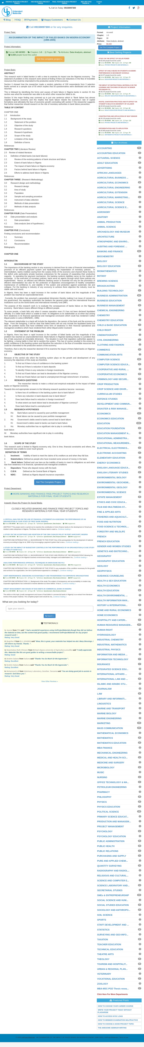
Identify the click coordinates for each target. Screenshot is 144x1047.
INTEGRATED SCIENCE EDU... (112, 669)
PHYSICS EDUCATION (108, 807)
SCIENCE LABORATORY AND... (113, 885)
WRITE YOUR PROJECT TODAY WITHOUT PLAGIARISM (115, 1011)
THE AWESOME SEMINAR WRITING (112, 1028)
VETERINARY (104, 974)
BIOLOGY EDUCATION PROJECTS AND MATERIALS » (121, 96)
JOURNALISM (104, 689)
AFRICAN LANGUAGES (109, 173)
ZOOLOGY (102, 984)
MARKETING (103, 723)
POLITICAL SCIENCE (108, 812)
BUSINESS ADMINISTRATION (112, 296)
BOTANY (101, 276)
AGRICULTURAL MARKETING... (113, 197)
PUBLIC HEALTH (106, 846)
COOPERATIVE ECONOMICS (112, 374)
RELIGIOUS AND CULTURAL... (112, 875)
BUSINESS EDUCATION (109, 300)
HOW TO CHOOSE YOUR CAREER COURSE (115, 1006)
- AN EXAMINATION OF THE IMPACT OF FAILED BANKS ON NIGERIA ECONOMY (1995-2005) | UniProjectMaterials (69, 1037)
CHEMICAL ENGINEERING (110, 310)
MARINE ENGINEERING (109, 718)
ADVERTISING (104, 168)
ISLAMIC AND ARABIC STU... (112, 684)
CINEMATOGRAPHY (107, 335)
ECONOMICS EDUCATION (110, 418)
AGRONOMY (103, 212)
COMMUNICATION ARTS (109, 355)
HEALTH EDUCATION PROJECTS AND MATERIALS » (120, 110)
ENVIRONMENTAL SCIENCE (111, 492)
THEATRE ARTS (105, 954)
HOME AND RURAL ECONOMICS (114, 610)
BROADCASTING (106, 286)
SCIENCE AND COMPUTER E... (113, 880)
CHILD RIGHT (104, 330)
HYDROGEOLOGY (106, 635)
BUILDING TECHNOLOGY (110, 291)
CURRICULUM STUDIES (109, 394)
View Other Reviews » (49, 681)
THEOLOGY (103, 959)
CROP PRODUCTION (108, 384)
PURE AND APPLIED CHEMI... (112, 861)
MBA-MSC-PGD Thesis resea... (113, 988)
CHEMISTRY (103, 315)
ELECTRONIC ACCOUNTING (111, 453)
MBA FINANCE (104, 748)
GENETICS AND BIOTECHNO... (113, 551)
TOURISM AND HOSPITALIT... (112, 964)
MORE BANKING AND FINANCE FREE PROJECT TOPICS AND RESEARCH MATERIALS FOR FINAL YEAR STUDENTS (51, 495)
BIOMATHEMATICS (107, 271)
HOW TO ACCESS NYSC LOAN (110, 1016)
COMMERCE (103, 350)
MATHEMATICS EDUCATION (111, 743)
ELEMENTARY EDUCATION (111, 458)
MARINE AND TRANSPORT (111, 708)
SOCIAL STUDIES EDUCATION (113, 905)
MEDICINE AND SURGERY (110, 762)
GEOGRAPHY (104, 556)
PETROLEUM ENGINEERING (112, 787)
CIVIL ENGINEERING (108, 340)
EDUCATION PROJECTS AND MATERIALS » (117, 79)
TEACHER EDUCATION (109, 944)
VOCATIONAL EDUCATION (111, 979)
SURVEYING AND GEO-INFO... (112, 934)
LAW (99, 694)
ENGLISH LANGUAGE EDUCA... (113, 468)
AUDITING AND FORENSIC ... (112, 246)
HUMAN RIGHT (105, 630)
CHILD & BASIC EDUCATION (112, 325)
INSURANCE (103, 664)
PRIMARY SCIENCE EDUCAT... (112, 817)
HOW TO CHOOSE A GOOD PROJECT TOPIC (116, 1024)
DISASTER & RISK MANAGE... (112, 409)
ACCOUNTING (104, 148)
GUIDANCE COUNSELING (110, 576)
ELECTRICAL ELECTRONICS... (113, 448)
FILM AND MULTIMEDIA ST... (111, 507)
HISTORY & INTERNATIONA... (112, 605)
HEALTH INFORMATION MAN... (113, 600)
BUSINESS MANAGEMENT (111, 305)
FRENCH (101, 536)
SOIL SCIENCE (104, 915)
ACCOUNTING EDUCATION (111, 153)
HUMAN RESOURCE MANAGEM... (114, 625)
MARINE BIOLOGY (106, 713)
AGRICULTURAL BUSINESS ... (112, 178)
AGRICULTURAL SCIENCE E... (112, 207)
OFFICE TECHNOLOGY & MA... (113, 782)
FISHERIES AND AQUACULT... (112, 517)
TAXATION (102, 939)
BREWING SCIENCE (107, 281)
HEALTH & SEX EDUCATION (111, 581)
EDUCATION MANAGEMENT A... (113, 433)
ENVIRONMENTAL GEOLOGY (112, 487)
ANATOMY (102, 217)
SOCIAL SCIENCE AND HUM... (112, 900)
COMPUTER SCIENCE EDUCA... (113, 364)
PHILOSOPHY (104, 797)
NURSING (102, 777)
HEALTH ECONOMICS (108, 586)
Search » (49, 616)
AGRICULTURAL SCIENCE (110, 202)
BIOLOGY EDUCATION (108, 266)
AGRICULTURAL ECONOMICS (112, 182)
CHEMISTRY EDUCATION (110, 320)
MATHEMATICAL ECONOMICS (112, 733)
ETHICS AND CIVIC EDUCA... (112, 502)
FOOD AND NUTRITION (109, 522)
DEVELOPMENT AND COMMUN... (114, 404)
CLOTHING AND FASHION (110, 345)
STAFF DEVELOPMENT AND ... (113, 925)
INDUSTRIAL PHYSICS (108, 649)
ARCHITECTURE (105, 237)
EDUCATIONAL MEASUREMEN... (114, 443)
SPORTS (101, 920)
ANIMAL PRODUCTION (109, 222)
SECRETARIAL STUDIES (109, 890)
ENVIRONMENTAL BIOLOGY (111, 477)
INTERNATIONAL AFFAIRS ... (112, 674)
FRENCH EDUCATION (108, 541)
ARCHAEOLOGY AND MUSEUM (113, 232)
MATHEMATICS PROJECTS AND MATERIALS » (118, 134)
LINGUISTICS (104, 704)
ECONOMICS (104, 413)
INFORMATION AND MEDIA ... (112, 654)
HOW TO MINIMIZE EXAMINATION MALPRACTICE (118, 1020)
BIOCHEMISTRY (105, 256)
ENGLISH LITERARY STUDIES (112, 472)
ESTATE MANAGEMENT (109, 497)
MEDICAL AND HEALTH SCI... (112, 757)
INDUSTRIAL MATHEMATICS (112, 644)
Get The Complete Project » (49, 482)
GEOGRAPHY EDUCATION (111, 561)
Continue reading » (64, 529)
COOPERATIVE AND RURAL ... (113, 369)
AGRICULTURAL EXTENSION (112, 192)
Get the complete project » (49, 59)
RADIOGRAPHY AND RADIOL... (113, 871)
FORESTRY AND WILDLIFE (111, 531)
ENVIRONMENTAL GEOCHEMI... (113, 482)
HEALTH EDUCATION (108, 590)
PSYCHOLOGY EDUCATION (111, 836)
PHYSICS (102, 802)
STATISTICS (103, 930)
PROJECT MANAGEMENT (110, 826)
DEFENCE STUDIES (107, 399)
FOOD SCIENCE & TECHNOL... (113, 526)
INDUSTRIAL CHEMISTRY (110, 640)
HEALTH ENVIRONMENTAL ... (112, 595)
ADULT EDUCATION (107, 163)
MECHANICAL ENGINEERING (112, 753)
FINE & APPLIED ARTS (109, 512)
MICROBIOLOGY (105, 767)
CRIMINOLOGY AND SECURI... (113, 379)
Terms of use (123, 1037)
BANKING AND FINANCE (110, 251)
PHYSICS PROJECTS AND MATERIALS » (117, 65)
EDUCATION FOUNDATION (111, 428)
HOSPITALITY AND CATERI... (112, 620)
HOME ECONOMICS (107, 615)
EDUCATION (103, 423)
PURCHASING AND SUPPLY (111, 856)
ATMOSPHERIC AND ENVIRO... (113, 241)
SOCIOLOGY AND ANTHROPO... (113, 910)
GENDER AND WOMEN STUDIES (114, 546)
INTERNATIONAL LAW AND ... (112, 679)
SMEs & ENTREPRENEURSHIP (113, 895)
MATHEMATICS (105, 738)
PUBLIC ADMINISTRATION (110, 841)
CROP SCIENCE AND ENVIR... (112, 389)
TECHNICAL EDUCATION (110, 949)
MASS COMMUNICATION (110, 728)
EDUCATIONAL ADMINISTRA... (113, 438)
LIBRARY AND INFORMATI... (111, 699)
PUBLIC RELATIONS (107, 851)
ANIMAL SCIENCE (106, 227)
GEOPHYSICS (104, 571)
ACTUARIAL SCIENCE (108, 158)
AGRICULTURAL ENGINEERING (113, 187)
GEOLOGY (102, 566)
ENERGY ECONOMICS (108, 463)
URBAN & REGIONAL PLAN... (112, 969)
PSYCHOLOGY (104, 831)
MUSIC (100, 772)
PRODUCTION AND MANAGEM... (114, 821)
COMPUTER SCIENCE (108, 359)
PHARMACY (103, 792)
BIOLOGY (102, 261)
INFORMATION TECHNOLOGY (112, 659)
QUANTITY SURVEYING (109, 866)
